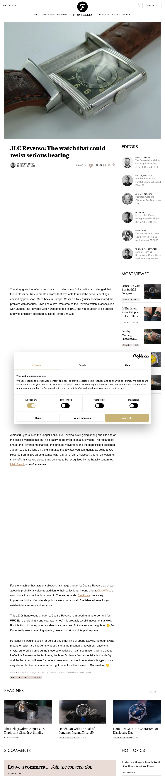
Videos (126, 14)
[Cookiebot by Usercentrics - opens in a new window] (135, 356)
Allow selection (82, 418)
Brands (61, 14)
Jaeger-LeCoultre (32, 677)
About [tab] (128, 365)
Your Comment (14, 774)
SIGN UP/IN (152, 5)
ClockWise (103, 590)
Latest (36, 14)
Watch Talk (16, 677)
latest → (155, 691)
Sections (48, 14)
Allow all (127, 418)
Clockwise (84, 595)
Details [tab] (82, 365)
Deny (38, 418)
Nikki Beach (17, 464)
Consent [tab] (37, 365)
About (115, 14)
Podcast (104, 14)
